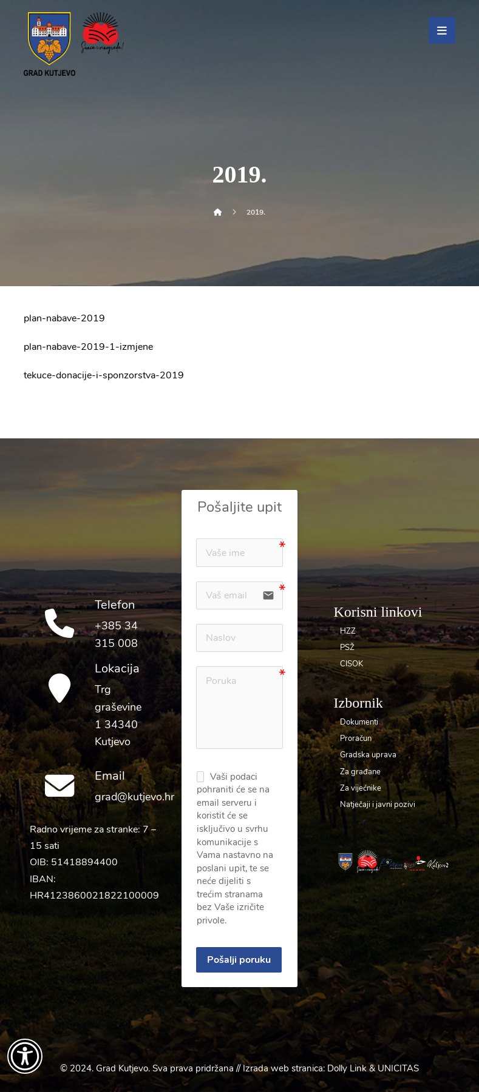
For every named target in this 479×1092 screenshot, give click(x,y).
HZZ (348, 631)
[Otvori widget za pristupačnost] (24, 1056)
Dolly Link (347, 1068)
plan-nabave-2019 (64, 318)
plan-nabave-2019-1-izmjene (88, 346)
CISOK (351, 663)
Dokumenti (359, 722)
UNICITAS (398, 1068)
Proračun (356, 738)
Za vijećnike (360, 788)
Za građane (360, 771)
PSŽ (347, 647)
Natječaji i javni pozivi (377, 804)
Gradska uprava (368, 754)
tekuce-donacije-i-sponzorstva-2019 (104, 375)
